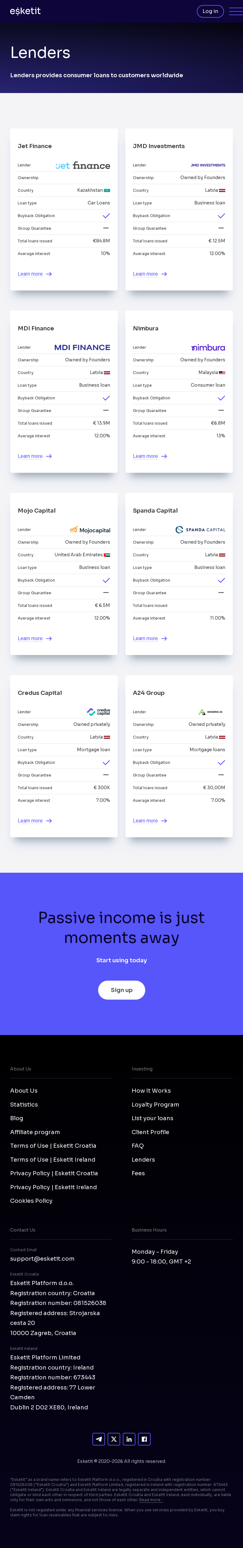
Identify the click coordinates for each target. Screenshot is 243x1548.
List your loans (152, 1118)
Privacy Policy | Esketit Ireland (53, 1187)
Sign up (122, 990)
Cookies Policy (31, 1200)
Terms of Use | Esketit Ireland (52, 1159)
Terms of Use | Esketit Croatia (53, 1145)
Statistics (24, 1104)
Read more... (151, 1499)
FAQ (138, 1145)
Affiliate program (35, 1132)
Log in (210, 11)
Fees (138, 1173)
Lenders (143, 1159)
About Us (24, 1090)
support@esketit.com (42, 1258)
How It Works (151, 1090)
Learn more (30, 274)
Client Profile (150, 1132)
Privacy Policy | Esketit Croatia (54, 1173)
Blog (16, 1118)
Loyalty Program (155, 1104)
